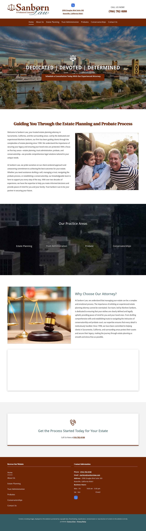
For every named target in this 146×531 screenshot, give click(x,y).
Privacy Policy (81, 521)
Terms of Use (71, 521)
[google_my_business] (73, 5)
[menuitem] (31, 22)
